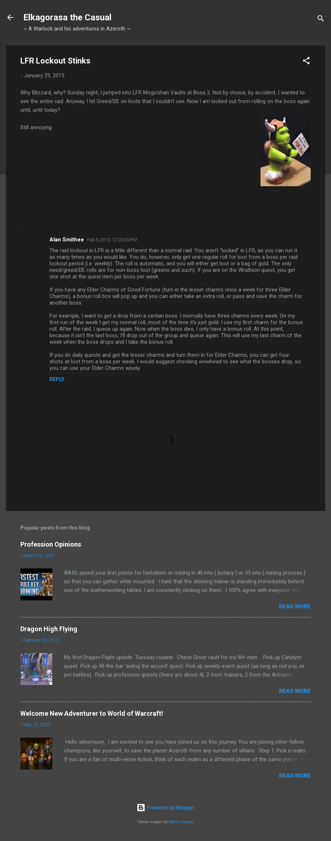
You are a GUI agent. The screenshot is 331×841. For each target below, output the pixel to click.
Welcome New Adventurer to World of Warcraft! (91, 713)
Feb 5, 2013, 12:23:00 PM (112, 239)
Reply (56, 379)
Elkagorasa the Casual (67, 17)
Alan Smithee (66, 239)
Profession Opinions (50, 544)
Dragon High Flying (48, 629)
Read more (295, 606)
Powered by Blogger (165, 807)
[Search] (320, 20)
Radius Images (181, 822)
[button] (306, 62)
